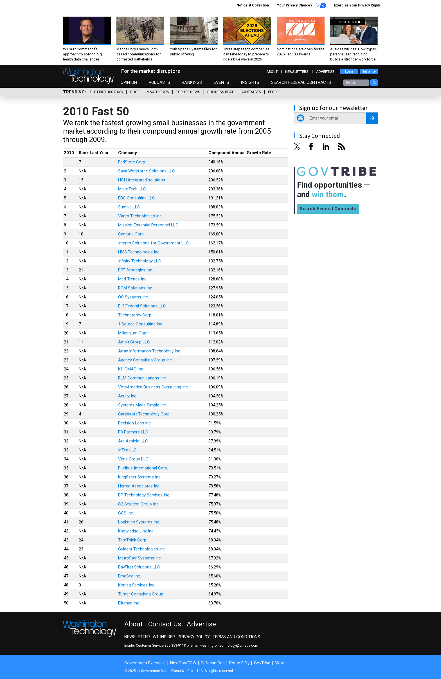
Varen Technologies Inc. (140, 216)
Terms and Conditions (236, 636)
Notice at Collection (253, 5)
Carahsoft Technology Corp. (144, 414)
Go (374, 82)
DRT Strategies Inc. (135, 270)
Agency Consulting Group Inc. (145, 360)
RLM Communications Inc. (142, 378)
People (274, 92)
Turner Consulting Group (140, 594)
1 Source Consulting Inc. (140, 324)
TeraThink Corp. (132, 540)
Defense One (213, 662)
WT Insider (164, 636)
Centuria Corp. (131, 234)
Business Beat (220, 92)
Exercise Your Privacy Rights (357, 5)
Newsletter (137, 636)
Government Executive (145, 662)
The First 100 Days (106, 92)
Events (221, 82)
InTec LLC (127, 450)
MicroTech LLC (132, 189)
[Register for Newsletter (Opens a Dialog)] (372, 118)
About (272, 72)
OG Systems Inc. (133, 297)
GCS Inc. (126, 513)
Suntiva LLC (129, 207)
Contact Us (164, 624)
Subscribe (369, 71)
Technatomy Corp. (135, 315)
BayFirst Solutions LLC (139, 567)
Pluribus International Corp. (143, 468)
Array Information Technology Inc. (149, 351)
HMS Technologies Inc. (139, 252)
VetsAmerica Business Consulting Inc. (153, 387)
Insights (250, 82)
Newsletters (297, 72)
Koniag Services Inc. (136, 585)
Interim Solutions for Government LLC (153, 243)
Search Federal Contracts (301, 82)
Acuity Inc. (127, 396)
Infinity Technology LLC (139, 261)
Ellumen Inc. (129, 603)
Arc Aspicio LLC (133, 441)
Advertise (325, 72)
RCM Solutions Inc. (135, 288)
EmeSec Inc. (129, 576)
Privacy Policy (194, 636)
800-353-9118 (175, 645)
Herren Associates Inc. (139, 486)
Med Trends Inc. (132, 279)
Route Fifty (239, 662)
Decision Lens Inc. (135, 423)
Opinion (129, 82)
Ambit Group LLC (134, 342)
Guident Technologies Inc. (142, 549)
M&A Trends (158, 92)
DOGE (135, 92)
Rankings (192, 82)
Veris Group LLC (133, 459)
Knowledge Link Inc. (136, 531)
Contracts (250, 92)
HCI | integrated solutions (141, 180)
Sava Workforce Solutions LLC (146, 171)
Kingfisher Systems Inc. (139, 477)
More (279, 662)
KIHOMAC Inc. (131, 369)
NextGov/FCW (183, 662)
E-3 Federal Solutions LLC (142, 306)
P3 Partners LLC (133, 432)
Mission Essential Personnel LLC (148, 225)
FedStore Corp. (132, 162)
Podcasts (159, 82)
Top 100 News (188, 92)
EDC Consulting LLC (136, 198)
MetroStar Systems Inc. (140, 558)
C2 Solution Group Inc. (138, 504)
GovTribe (262, 662)
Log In (349, 71)
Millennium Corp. (133, 333)
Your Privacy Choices (301, 5)
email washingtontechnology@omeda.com (224, 645)
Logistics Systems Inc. (139, 522)
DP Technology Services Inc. (144, 495)
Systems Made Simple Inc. (142, 405)
